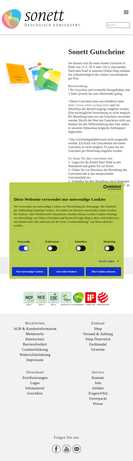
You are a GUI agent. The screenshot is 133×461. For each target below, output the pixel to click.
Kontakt (98, 378)
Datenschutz (35, 339)
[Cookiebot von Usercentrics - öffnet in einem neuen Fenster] (106, 187)
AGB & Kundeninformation (35, 329)
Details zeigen (106, 261)
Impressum (34, 360)
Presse (98, 404)
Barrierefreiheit (35, 344)
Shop (98, 329)
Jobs (98, 383)
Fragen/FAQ (98, 393)
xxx (66, 417)
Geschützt (35, 393)
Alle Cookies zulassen (103, 271)
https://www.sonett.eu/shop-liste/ (88, 105)
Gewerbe (98, 349)
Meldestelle (35, 334)
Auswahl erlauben (66, 271)
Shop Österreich (98, 339)
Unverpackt (98, 398)
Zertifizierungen (35, 378)
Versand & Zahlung (98, 334)
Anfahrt (98, 388)
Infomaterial (35, 388)
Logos (35, 383)
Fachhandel (98, 344)
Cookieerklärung (35, 349)
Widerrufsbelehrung (35, 355)
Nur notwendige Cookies (29, 271)
